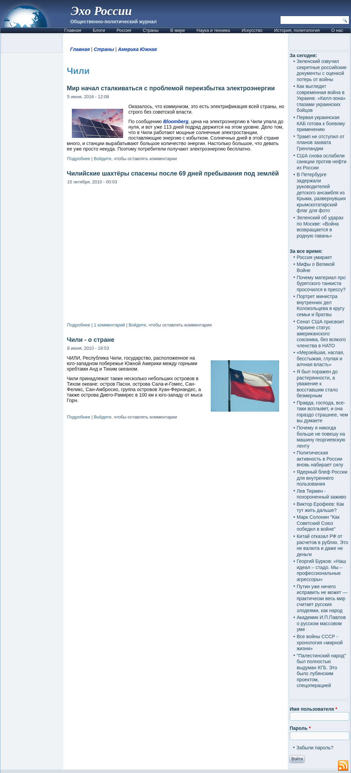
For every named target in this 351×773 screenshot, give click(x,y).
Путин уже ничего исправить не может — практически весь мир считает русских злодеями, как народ (322, 598)
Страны (150, 30)
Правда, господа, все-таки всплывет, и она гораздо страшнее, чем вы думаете (322, 412)
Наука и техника (213, 30)
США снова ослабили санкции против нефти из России (322, 161)
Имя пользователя (313, 709)
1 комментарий (109, 324)
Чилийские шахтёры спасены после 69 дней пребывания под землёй (173, 173)
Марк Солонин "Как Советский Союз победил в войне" (318, 523)
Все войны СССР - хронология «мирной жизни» (320, 642)
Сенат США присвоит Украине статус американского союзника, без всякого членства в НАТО (321, 333)
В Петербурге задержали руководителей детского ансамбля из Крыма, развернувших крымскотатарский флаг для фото (321, 192)
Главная (72, 30)
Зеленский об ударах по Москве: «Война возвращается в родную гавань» (320, 227)
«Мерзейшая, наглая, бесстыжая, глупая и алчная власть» (320, 358)
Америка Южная (137, 49)
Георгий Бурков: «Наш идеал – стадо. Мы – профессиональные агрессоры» (321, 570)
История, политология (297, 30)
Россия (124, 30)
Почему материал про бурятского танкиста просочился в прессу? (321, 283)
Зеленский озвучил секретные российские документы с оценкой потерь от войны (322, 70)
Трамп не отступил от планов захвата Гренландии (320, 142)
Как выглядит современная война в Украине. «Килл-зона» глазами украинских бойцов (321, 98)
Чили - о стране (90, 339)
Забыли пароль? (314, 747)
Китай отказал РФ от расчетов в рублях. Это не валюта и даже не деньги (322, 545)
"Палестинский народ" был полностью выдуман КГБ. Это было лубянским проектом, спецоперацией (321, 670)
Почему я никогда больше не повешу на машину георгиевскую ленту (321, 437)
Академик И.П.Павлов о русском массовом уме (321, 623)
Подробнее (78, 158)
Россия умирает (314, 257)
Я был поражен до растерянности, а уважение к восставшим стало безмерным (317, 383)
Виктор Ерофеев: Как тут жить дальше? (320, 507)
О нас (337, 30)
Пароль (300, 728)
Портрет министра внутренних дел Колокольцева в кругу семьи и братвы (320, 305)
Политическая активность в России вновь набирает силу (320, 458)
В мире (177, 30)
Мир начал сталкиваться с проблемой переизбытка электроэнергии (171, 88)
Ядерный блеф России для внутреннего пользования (322, 478)
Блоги (99, 30)
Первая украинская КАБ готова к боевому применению (321, 123)
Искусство (252, 30)
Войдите (102, 158)
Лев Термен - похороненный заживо (321, 494)
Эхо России (101, 11)
